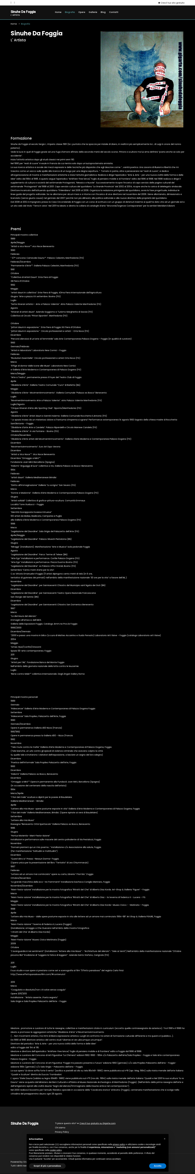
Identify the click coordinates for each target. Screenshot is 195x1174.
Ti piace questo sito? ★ (85, 1123)
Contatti (113, 12)
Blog (103, 12)
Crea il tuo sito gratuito (171, 2)
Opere (81, 12)
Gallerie (93, 12)
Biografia (70, 12)
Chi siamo (60, 1128)
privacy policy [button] (119, 1144)
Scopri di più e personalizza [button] (47, 1166)
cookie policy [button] (56, 1150)
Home (58, 12)
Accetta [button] (157, 1166)
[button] (164, 1138)
